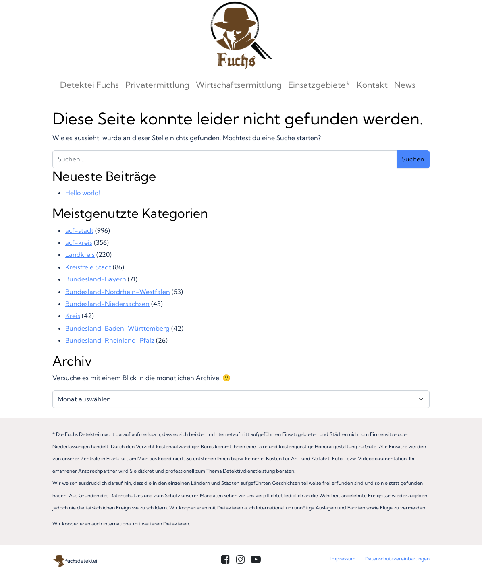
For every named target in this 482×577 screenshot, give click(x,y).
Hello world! (82, 193)
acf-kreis (78, 242)
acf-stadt (79, 230)
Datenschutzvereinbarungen (397, 559)
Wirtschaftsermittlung (239, 84)
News (405, 84)
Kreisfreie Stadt (88, 267)
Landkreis (80, 254)
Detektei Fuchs (89, 84)
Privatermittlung (157, 84)
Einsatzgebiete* (319, 84)
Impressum (342, 559)
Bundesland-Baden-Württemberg (117, 328)
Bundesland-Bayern (95, 279)
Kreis (72, 316)
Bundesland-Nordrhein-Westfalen (117, 291)
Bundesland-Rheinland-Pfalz (109, 340)
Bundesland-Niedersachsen (107, 304)
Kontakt (372, 84)
